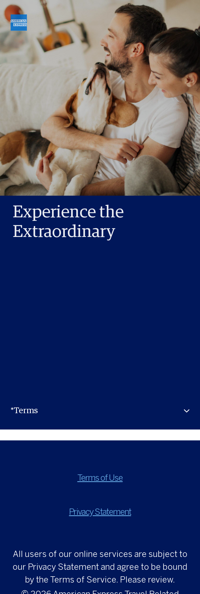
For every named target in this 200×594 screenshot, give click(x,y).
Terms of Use (100, 478)
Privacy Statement (100, 512)
